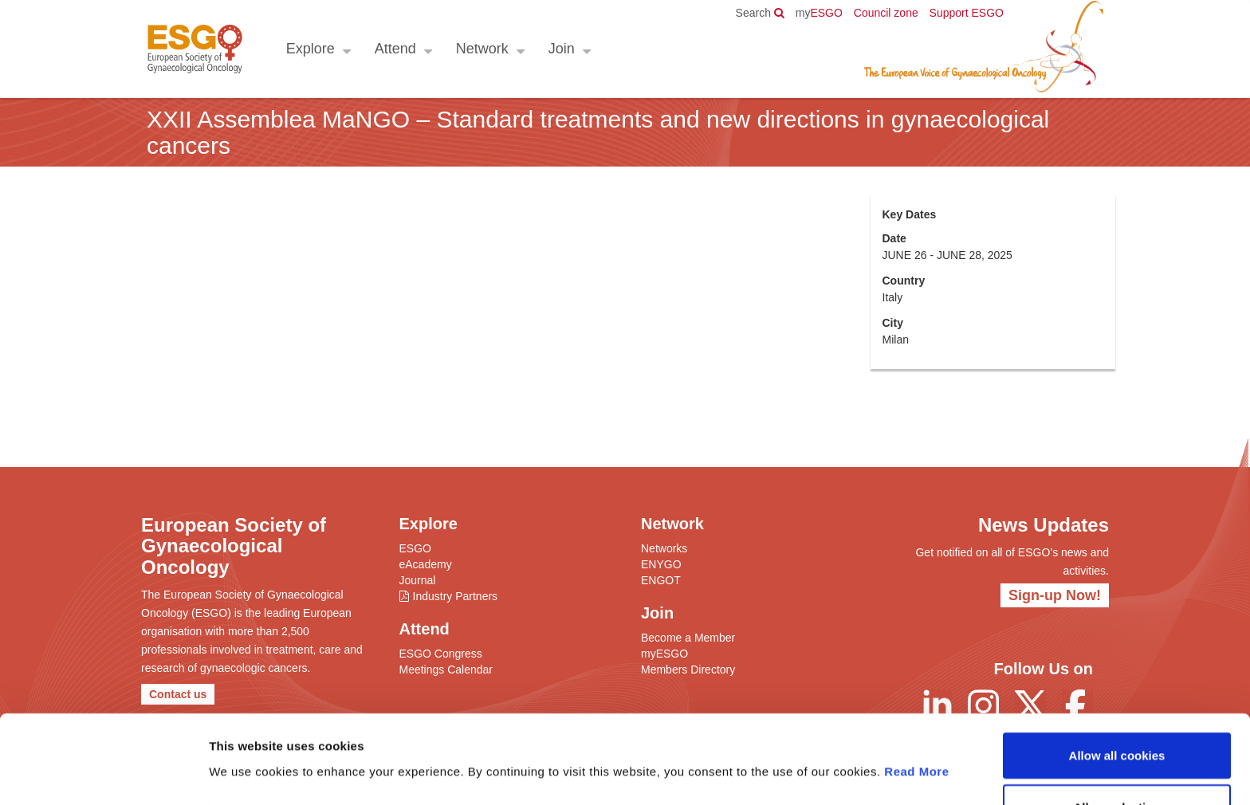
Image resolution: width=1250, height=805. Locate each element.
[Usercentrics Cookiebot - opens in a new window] (103, 774)
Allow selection (1116, 758)
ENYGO (661, 564)
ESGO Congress (440, 653)
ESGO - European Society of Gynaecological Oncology (194, 49)
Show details (837, 773)
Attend (394, 49)
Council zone (886, 12)
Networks (664, 548)
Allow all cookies (1117, 706)
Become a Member (688, 637)
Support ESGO (967, 12)
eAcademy (425, 564)
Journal (417, 580)
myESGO (664, 653)
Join (561, 49)
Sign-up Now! (1054, 595)
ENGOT (661, 580)
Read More (916, 721)
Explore (309, 49)
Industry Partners (455, 596)
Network (481, 49)
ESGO (819, 12)
